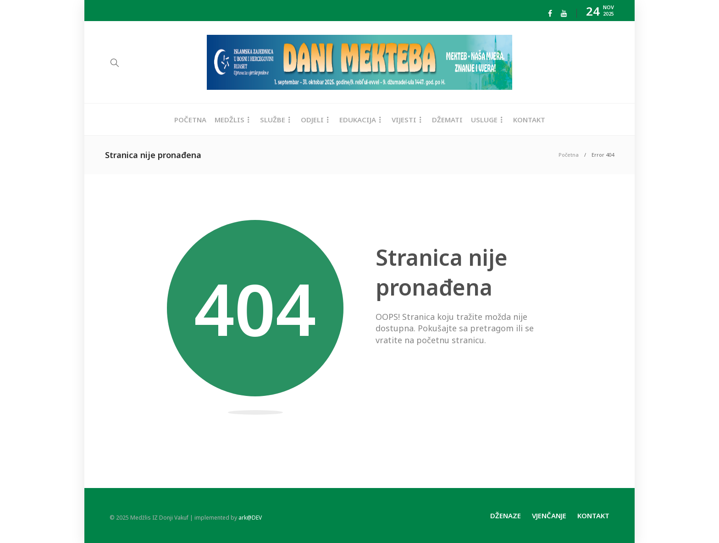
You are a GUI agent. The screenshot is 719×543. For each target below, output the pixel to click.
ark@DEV (250, 517)
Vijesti (404, 119)
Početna (190, 119)
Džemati (447, 119)
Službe (272, 119)
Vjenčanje (549, 515)
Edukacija (357, 119)
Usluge (484, 119)
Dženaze (505, 515)
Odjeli (312, 119)
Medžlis (229, 119)
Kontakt (529, 119)
